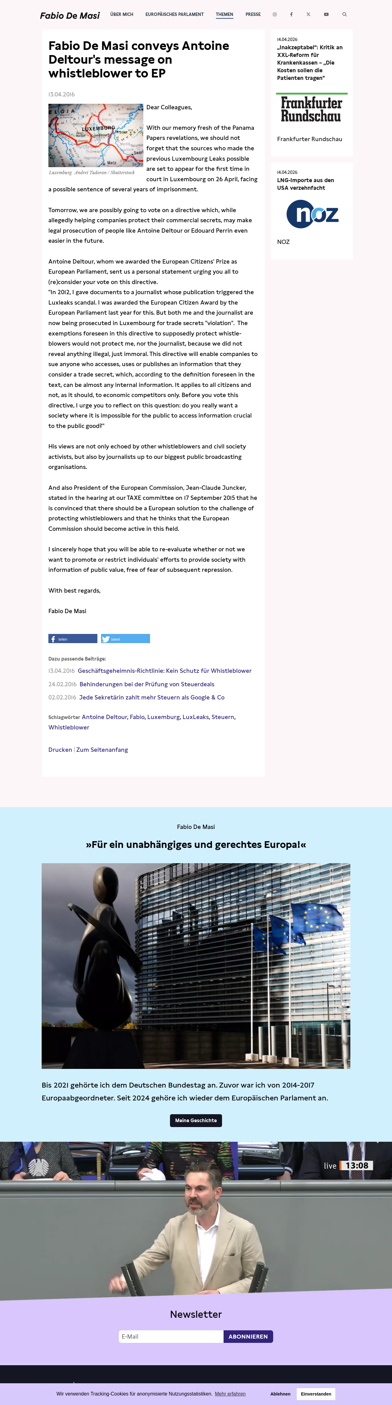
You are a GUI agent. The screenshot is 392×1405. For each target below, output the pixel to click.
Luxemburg (163, 717)
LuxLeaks (196, 717)
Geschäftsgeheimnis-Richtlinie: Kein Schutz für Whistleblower (165, 670)
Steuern (223, 717)
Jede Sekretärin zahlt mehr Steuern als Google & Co (151, 697)
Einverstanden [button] (316, 1394)
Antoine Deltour (104, 717)
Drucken (60, 749)
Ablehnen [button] (280, 1394)
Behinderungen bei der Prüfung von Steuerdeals (147, 684)
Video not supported (196, 1252)
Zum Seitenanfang (102, 749)
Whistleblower (68, 727)
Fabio (137, 717)
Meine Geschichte (196, 1120)
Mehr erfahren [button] (230, 1393)
